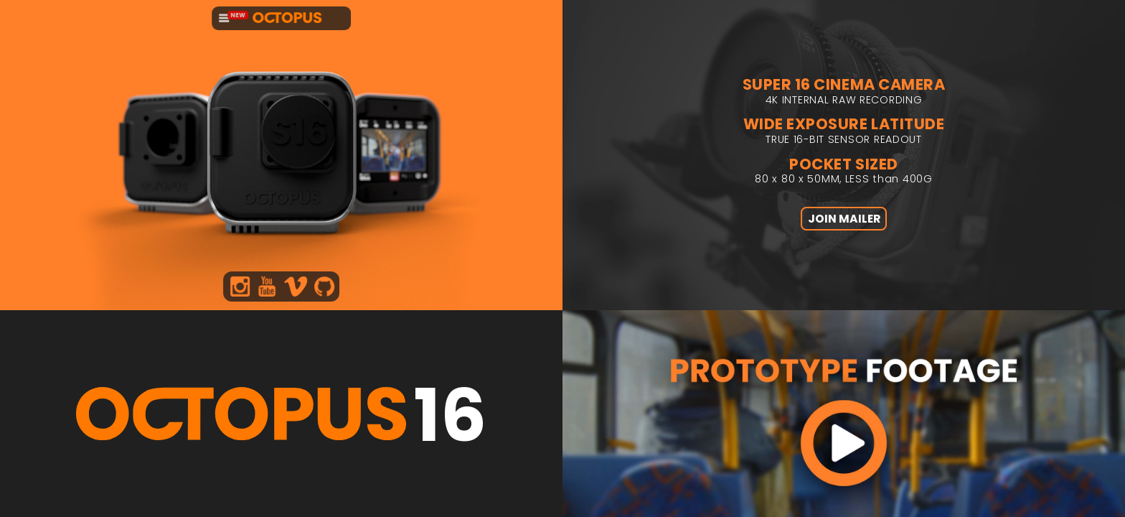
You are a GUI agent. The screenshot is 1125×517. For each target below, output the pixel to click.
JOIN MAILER (844, 229)
